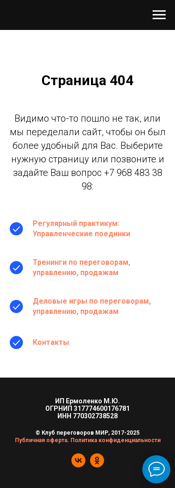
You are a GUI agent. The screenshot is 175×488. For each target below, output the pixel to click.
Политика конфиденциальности (115, 440)
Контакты (51, 342)
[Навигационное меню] (159, 15)
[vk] (78, 465)
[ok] (97, 465)
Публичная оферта (41, 440)
